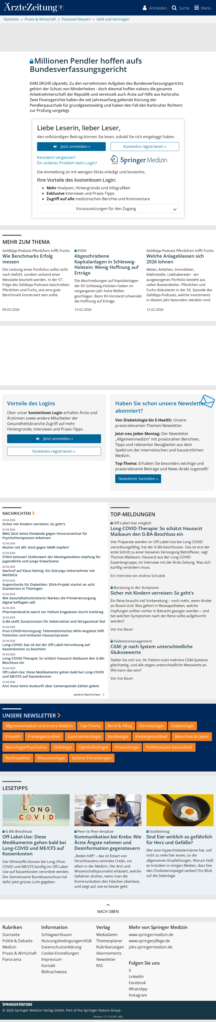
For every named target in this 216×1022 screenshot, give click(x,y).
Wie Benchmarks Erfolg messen (27, 261)
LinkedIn (136, 979)
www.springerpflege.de (149, 943)
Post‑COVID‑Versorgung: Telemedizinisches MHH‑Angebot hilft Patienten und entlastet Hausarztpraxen (53, 635)
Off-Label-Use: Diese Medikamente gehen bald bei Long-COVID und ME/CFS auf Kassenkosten (53, 676)
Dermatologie (151, 728)
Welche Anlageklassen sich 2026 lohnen (175, 261)
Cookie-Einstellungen (60, 955)
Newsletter (106, 961)
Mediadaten (107, 937)
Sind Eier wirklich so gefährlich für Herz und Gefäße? (179, 842)
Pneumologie (127, 749)
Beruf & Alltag (120, 728)
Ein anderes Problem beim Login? (67, 165)
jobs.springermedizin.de (150, 949)
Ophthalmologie (93, 749)
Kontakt (48, 968)
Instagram (138, 997)
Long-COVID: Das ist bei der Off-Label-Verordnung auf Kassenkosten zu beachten (46, 649)
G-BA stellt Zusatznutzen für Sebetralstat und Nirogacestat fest (54, 623)
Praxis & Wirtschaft (19, 955)
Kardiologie (118, 738)
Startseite (11, 937)
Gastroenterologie (84, 738)
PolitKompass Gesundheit (169, 749)
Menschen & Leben (192, 738)
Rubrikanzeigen (110, 949)
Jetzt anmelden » (71, 148)
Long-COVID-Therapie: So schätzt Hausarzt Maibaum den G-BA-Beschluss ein (53, 662)
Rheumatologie (51, 760)
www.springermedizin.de (151, 937)
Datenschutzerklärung (61, 949)
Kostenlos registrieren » (144, 148)
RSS (99, 968)
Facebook (137, 985)
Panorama (11, 961)
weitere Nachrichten (90, 697)
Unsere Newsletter (29, 717)
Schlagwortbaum (56, 937)
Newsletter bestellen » (138, 481)
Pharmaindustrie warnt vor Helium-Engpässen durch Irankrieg (52, 614)
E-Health (13, 738)
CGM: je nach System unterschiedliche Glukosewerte (151, 651)
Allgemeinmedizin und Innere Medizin (39, 728)
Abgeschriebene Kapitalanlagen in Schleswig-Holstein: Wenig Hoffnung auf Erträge (106, 266)
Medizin (9, 949)
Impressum (51, 961)
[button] (201, 9)
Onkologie (63, 749)
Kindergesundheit (151, 738)
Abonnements (109, 955)
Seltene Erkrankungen (91, 760)
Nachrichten (16, 515)
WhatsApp (138, 991)
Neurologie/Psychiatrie (26, 749)
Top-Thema (90, 728)
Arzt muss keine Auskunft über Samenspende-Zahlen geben (50, 688)
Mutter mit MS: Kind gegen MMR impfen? (35, 549)
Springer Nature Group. (102, 1012)
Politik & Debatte (17, 943)
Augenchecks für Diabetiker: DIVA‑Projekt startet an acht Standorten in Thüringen (48, 588)
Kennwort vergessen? (56, 159)
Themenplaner (109, 943)
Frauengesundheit (44, 738)
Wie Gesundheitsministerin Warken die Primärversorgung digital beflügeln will (49, 602)
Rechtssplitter (17, 760)
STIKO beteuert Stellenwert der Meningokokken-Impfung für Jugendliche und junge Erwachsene (51, 561)
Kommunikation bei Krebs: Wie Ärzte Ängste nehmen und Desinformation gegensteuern (107, 845)
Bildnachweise (54, 974)
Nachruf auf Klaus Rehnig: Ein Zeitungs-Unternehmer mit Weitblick (48, 575)
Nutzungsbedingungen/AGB (66, 943)
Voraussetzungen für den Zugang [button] (126, 211)
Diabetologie (182, 728)
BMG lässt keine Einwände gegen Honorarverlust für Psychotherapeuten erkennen (44, 538)
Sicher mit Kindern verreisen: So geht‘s (33, 526)
